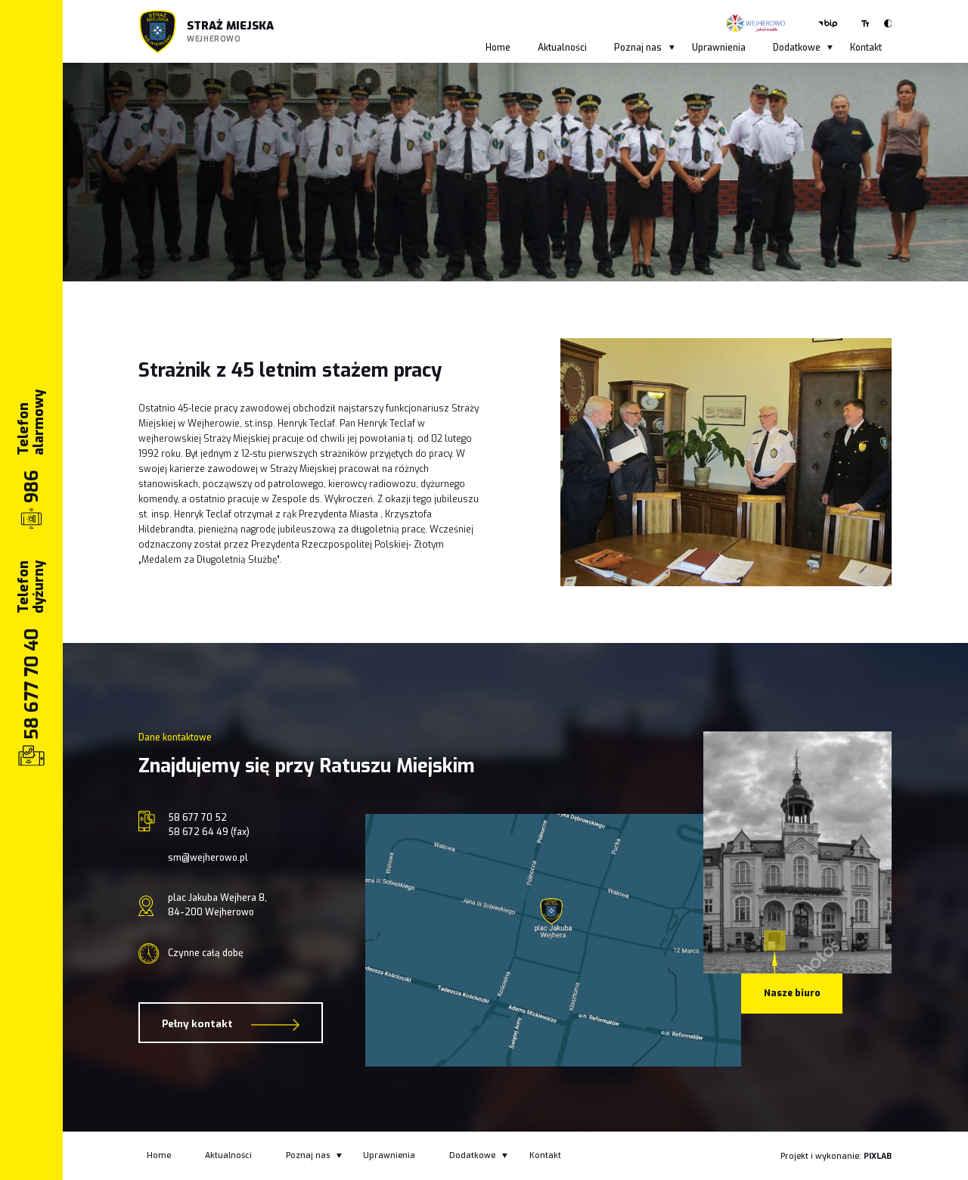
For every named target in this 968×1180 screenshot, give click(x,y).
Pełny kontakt (230, 1025)
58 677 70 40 (32, 683)
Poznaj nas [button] (644, 48)
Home (498, 48)
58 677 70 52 (197, 818)
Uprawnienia (719, 48)
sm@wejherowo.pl (208, 858)
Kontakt (866, 48)
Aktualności (562, 48)
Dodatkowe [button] (803, 48)
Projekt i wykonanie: (836, 1156)
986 (32, 485)
